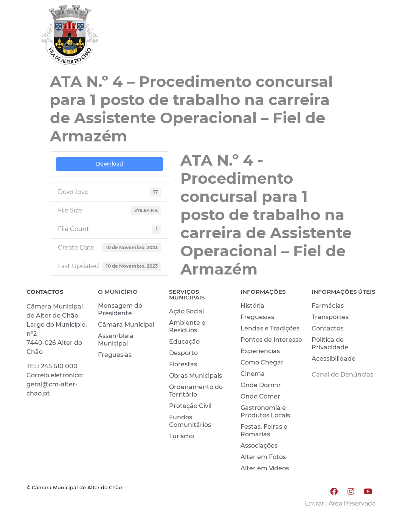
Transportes (330, 317)
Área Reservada (352, 503)
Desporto (183, 353)
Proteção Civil (190, 405)
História (252, 305)
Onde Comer (260, 396)
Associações (259, 445)
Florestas (183, 364)
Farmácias (328, 305)
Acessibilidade (333, 358)
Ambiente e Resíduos (187, 326)
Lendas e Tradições (270, 328)
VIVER (304, 28)
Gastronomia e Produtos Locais (265, 411)
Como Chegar (262, 362)
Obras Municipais (195, 375)
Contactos (327, 328)
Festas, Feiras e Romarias (264, 430)
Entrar (314, 503)
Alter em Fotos (263, 457)
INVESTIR (355, 45)
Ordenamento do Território (196, 390)
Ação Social (186, 311)
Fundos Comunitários (190, 421)
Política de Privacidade (330, 343)
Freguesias (115, 354)
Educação (184, 341)
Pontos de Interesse (271, 339)
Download (109, 164)
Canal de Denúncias (342, 374)
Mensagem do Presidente (120, 309)
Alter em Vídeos (265, 468)
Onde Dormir (261, 385)
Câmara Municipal (126, 324)
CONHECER (351, 28)
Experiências (260, 351)
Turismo (181, 436)
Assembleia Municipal (115, 339)
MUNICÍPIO (258, 28)
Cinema (253, 373)
